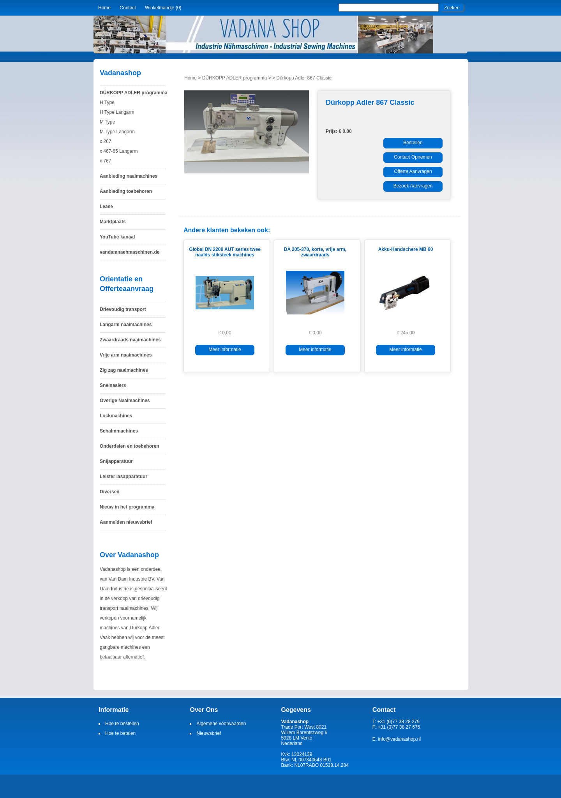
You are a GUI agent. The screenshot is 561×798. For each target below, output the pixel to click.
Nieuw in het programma (127, 507)
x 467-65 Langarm (119, 151)
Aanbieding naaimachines (128, 176)
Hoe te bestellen (122, 723)
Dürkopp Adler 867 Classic (303, 78)
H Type (107, 102)
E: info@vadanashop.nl (396, 739)
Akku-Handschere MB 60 (405, 249)
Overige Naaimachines (125, 400)
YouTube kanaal (117, 237)
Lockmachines (116, 415)
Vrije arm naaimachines (126, 355)
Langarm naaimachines (126, 324)
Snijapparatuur (116, 461)
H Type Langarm (117, 112)
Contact (128, 8)
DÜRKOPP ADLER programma (133, 92)
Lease (106, 206)
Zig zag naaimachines (124, 370)
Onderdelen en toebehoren (129, 446)
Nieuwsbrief (208, 733)
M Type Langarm (117, 131)
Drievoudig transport (123, 309)
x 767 (105, 161)
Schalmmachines (119, 431)
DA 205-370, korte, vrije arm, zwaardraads (315, 252)
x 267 (105, 141)
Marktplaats (113, 221)
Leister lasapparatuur (123, 476)
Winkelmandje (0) (163, 8)
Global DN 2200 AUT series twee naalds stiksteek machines (225, 252)
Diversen (110, 491)
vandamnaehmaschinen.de (129, 252)
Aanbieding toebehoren (126, 191)
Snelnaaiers (113, 385)
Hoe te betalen (120, 733)
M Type (107, 122)
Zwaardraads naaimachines (130, 340)
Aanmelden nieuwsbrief (126, 522)
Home (104, 8)
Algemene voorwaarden (221, 723)
